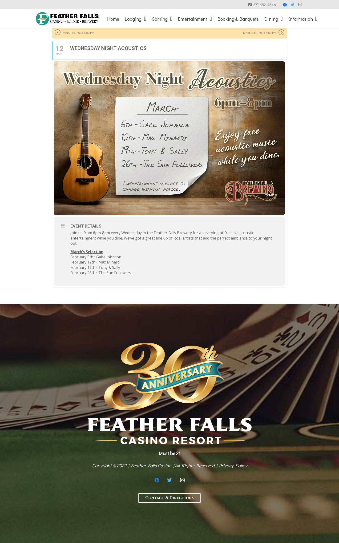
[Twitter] (292, 4)
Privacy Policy (233, 465)
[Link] (67, 19)
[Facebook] (285, 4)
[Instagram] (300, 4)
